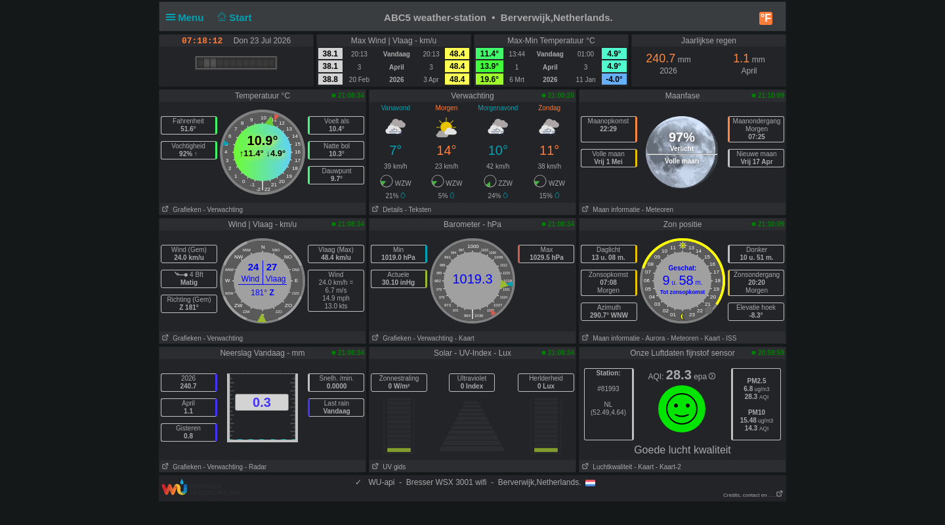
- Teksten (418, 209)
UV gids (387, 467)
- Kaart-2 (667, 467)
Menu (187, 17)
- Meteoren (657, 209)
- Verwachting (223, 209)
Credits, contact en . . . (753, 495)
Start (233, 17)
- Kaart (464, 338)
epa (704, 376)
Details (386, 209)
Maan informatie (609, 209)
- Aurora (653, 338)
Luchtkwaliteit (605, 467)
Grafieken (180, 209)
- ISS (729, 338)
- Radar (255, 467)
